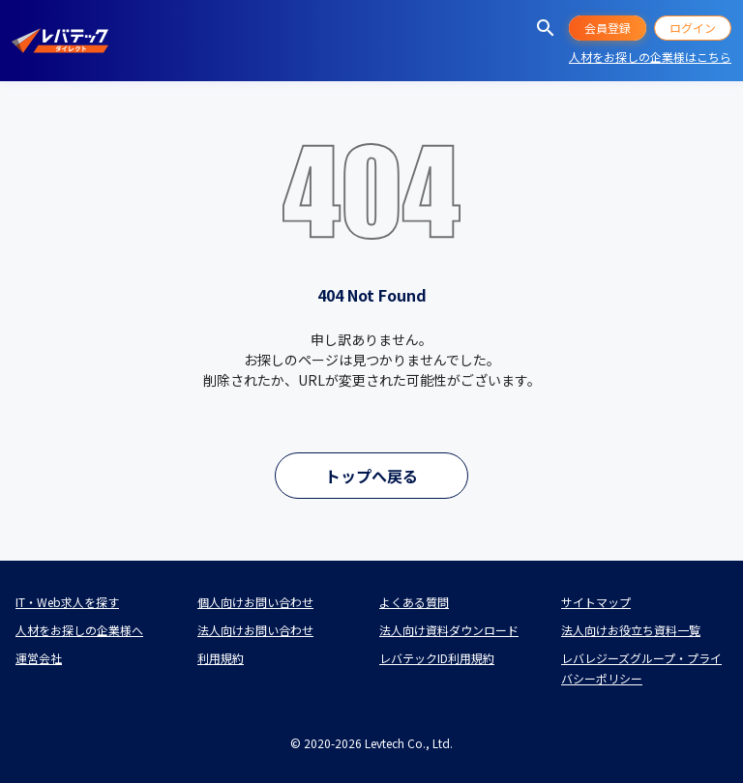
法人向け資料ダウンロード (449, 630)
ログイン (692, 27)
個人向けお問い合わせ (255, 602)
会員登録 (607, 27)
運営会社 (38, 658)
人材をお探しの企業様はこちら (650, 56)
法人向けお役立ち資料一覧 (630, 630)
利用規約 (220, 658)
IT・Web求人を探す (67, 602)
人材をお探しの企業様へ (79, 630)
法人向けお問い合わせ (255, 630)
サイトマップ (596, 602)
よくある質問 (414, 602)
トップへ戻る (371, 475)
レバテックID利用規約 (436, 658)
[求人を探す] (545, 28)
